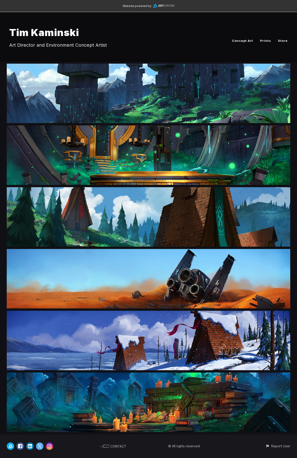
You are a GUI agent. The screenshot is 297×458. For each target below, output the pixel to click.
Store (283, 41)
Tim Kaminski (44, 32)
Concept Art (242, 41)
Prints (265, 41)
